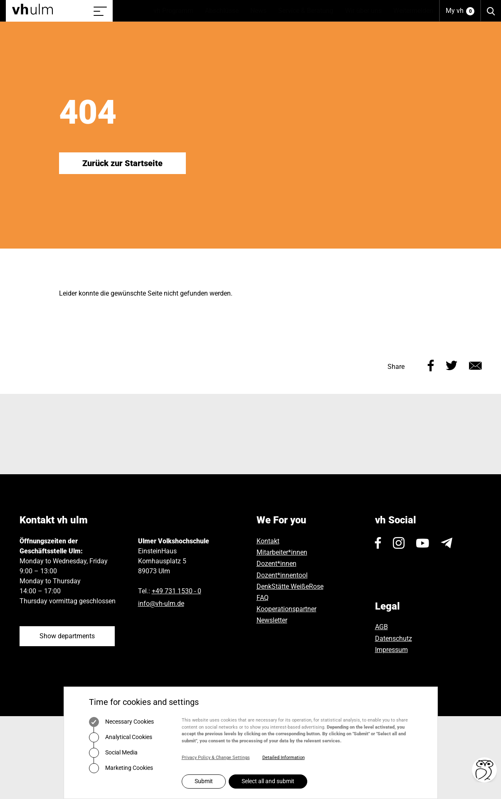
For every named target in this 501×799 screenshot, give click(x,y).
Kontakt (268, 541)
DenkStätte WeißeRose (290, 586)
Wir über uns (366, 11)
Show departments (67, 636)
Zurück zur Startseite (122, 163)
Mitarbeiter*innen (282, 552)
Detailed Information (283, 757)
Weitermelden (413, 11)
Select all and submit (268, 781)
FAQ (263, 598)
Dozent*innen (276, 564)
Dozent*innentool (282, 575)
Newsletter (272, 620)
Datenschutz (393, 638)
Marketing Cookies (121, 768)
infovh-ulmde (161, 603)
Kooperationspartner (286, 609)
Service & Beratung (308, 11)
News (261, 11)
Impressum (391, 650)
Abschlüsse (224, 11)
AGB (381, 627)
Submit (204, 781)
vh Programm (176, 11)
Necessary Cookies (121, 722)
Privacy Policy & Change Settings (216, 757)
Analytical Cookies (120, 737)
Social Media (113, 753)
